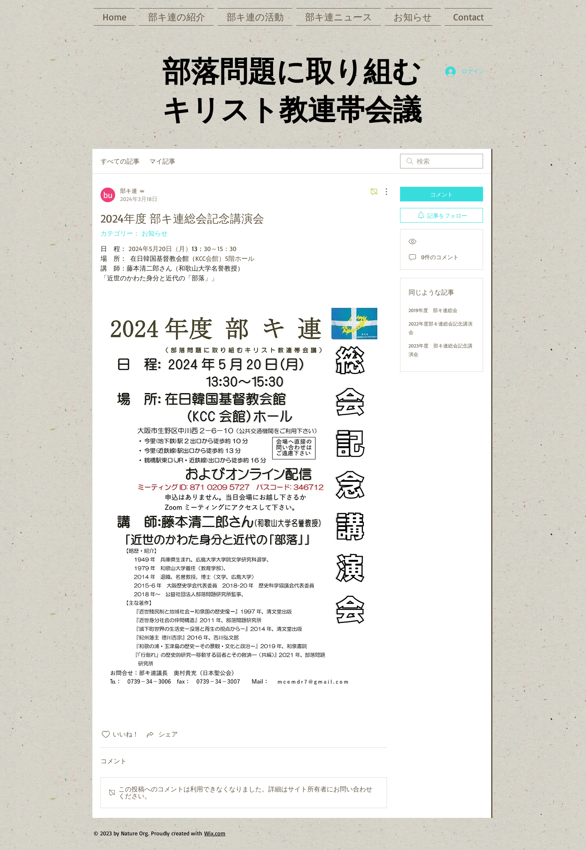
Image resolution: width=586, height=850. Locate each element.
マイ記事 (162, 161)
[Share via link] (161, 734)
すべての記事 (120, 161)
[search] (441, 161)
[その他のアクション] (382, 192)
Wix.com (214, 833)
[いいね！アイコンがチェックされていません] (106, 734)
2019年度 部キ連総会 (433, 310)
